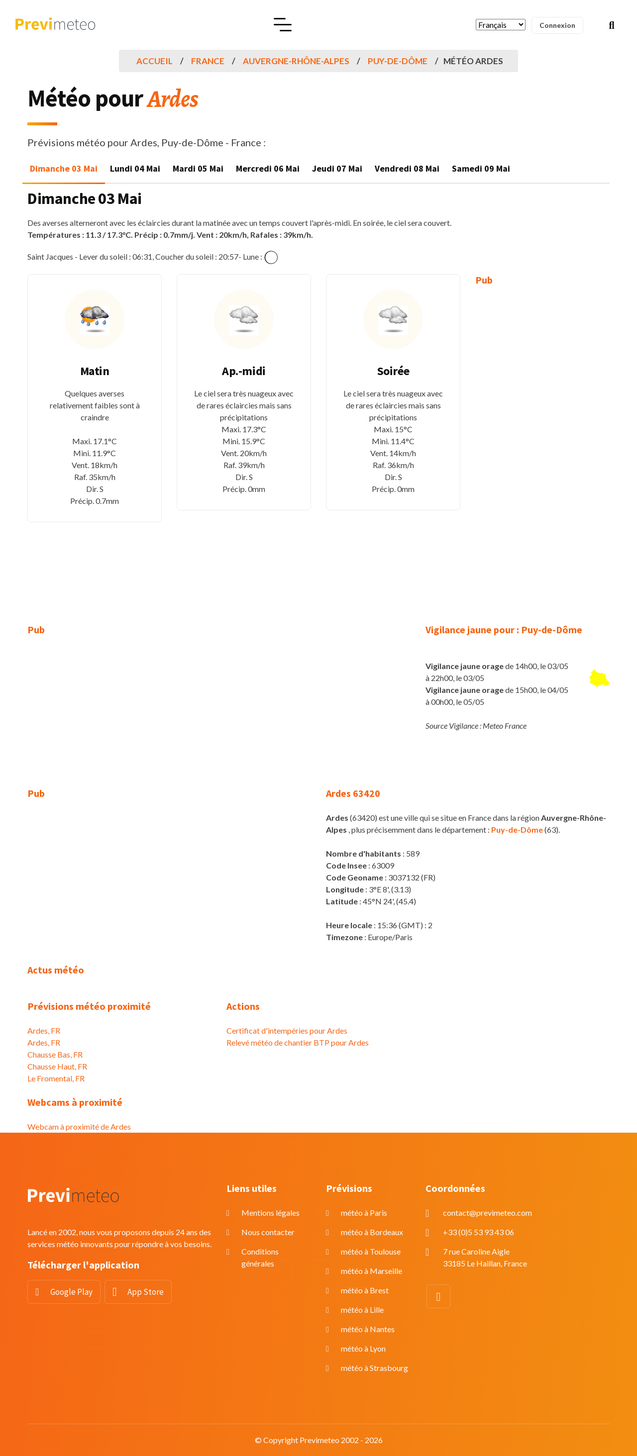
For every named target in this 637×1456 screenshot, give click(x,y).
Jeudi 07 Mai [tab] (337, 168)
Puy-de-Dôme (397, 61)
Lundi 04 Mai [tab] (135, 168)
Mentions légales (270, 1212)
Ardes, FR (43, 1030)
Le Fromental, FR (56, 1078)
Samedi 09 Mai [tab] (481, 168)
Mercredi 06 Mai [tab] (268, 168)
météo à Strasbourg (374, 1367)
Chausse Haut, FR (57, 1066)
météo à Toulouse (371, 1251)
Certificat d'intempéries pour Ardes (286, 1030)
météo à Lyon (363, 1348)
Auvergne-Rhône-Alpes (296, 61)
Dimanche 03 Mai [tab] (64, 168)
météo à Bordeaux (372, 1232)
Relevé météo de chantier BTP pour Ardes (297, 1042)
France (207, 61)
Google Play (71, 1291)
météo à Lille (362, 1309)
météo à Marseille (371, 1270)
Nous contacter (268, 1232)
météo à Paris (364, 1212)
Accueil (154, 61)
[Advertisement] (542, 447)
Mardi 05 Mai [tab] (198, 168)
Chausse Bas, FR (55, 1054)
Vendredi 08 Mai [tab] (407, 168)
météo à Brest (365, 1290)
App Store (145, 1291)
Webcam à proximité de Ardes (79, 1126)
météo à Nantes (368, 1329)
